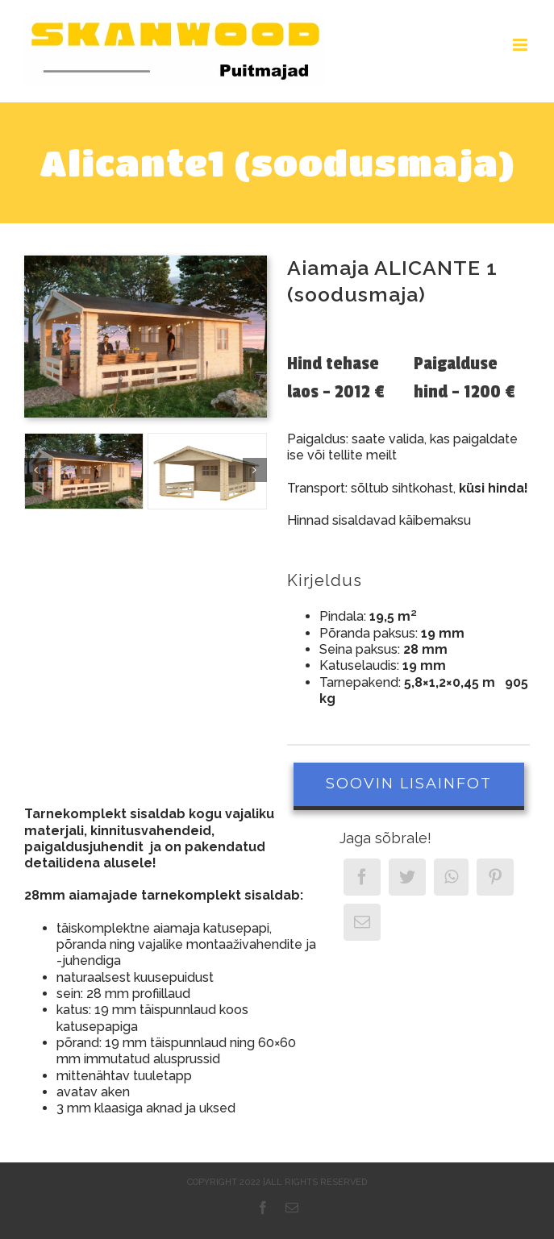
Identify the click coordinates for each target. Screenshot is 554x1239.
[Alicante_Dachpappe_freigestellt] (207, 471)
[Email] (362, 922)
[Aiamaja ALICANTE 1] (84, 471)
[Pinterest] (495, 877)
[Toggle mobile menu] (521, 44)
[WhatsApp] (451, 877)
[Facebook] (362, 877)
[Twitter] (407, 877)
